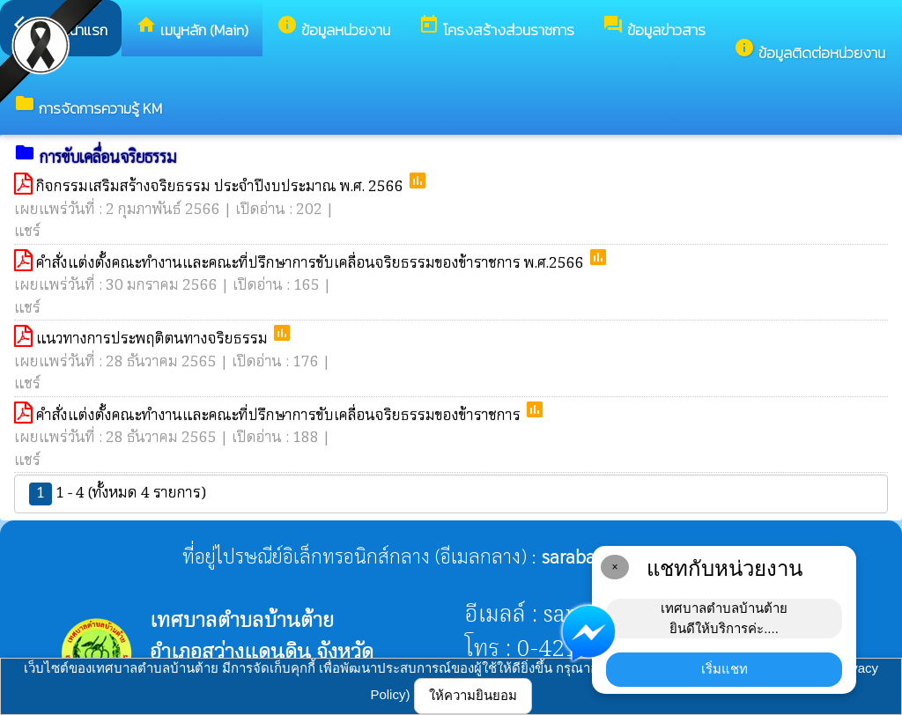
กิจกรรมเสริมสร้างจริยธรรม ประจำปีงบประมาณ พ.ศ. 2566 (221, 187)
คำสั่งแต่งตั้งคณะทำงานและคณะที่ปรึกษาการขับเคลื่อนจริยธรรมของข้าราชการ (280, 416)
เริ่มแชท (724, 668)
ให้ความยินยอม (473, 695)
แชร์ (27, 232)
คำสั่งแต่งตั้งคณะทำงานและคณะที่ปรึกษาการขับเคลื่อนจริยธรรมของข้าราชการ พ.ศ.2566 (312, 264)
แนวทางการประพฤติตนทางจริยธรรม (153, 339)
